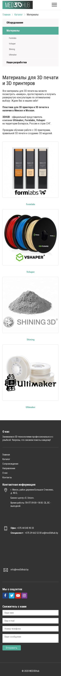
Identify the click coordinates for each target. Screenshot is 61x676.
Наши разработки (17, 62)
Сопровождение (10, 463)
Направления (8, 468)
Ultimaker (13, 55)
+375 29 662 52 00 (33, 533)
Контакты (7, 477)
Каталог (18, 14)
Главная (6, 14)
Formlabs (12, 38)
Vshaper (12, 44)
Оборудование (15, 22)
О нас (5, 473)
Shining (12, 49)
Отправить (11, 647)
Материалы (13, 30)
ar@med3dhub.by (50, 533)
